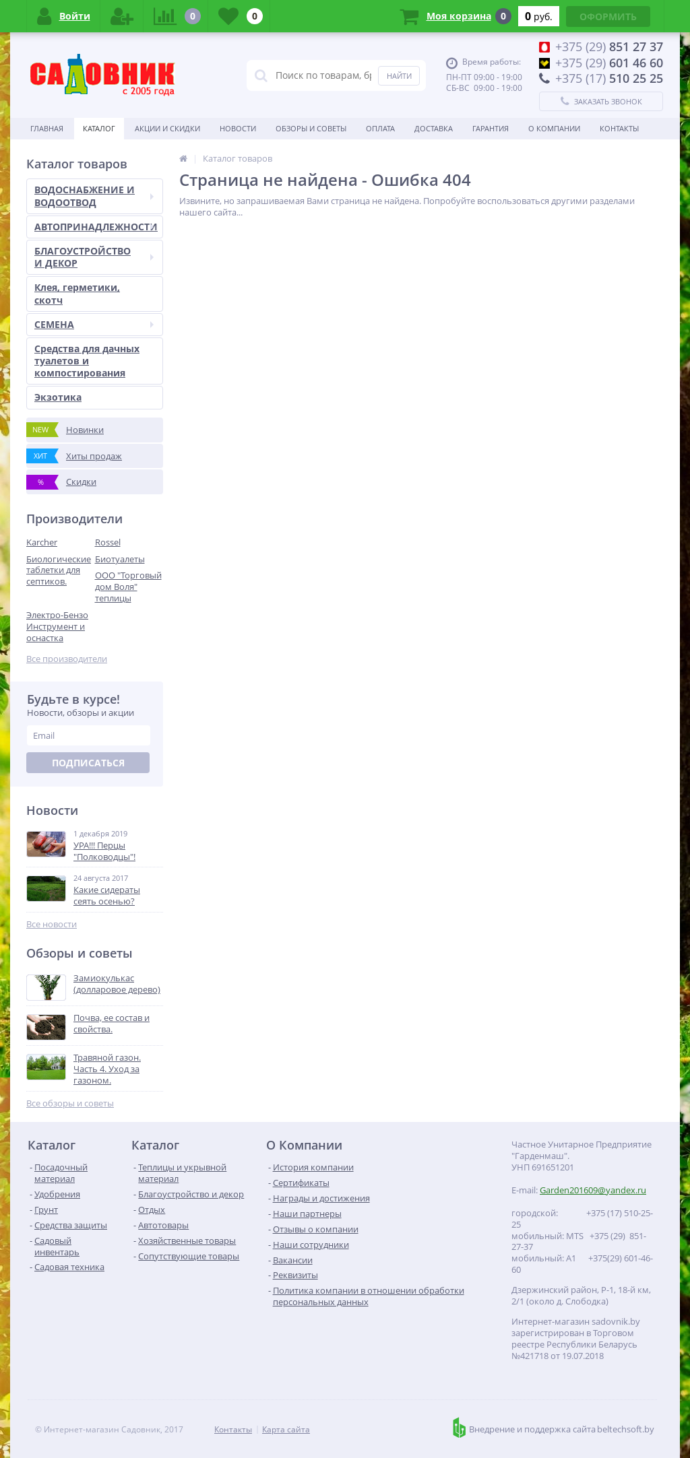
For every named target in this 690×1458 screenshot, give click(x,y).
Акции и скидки (167, 128)
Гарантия (490, 128)
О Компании (554, 128)
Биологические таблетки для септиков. (58, 570)
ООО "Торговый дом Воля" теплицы (128, 586)
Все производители (66, 659)
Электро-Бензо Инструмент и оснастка (57, 626)
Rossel (108, 542)
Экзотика (58, 397)
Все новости (51, 924)
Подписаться (88, 762)
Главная (46, 128)
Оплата (380, 128)
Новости (238, 128)
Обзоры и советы (311, 128)
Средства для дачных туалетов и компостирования (86, 360)
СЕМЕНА (94, 324)
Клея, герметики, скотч (77, 293)
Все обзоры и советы (70, 1103)
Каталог (99, 128)
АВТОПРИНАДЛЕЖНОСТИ (96, 226)
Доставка (433, 128)
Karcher (41, 542)
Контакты (619, 128)
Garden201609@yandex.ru (593, 1190)
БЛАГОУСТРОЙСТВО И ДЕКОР (94, 256)
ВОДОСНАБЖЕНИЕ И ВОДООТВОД (94, 195)
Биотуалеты (120, 559)
